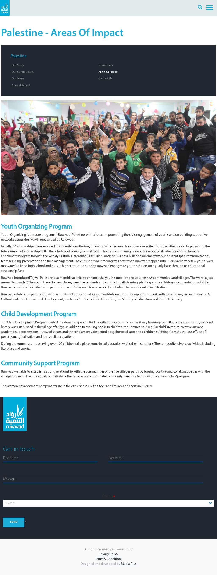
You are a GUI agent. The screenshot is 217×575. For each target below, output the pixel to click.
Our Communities (23, 72)
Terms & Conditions (108, 559)
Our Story (18, 65)
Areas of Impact (108, 72)
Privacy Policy (108, 554)
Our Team (18, 78)
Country (107, 496)
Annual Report (21, 85)
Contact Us (105, 78)
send (14, 522)
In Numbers (105, 65)
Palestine (19, 56)
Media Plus (128, 564)
